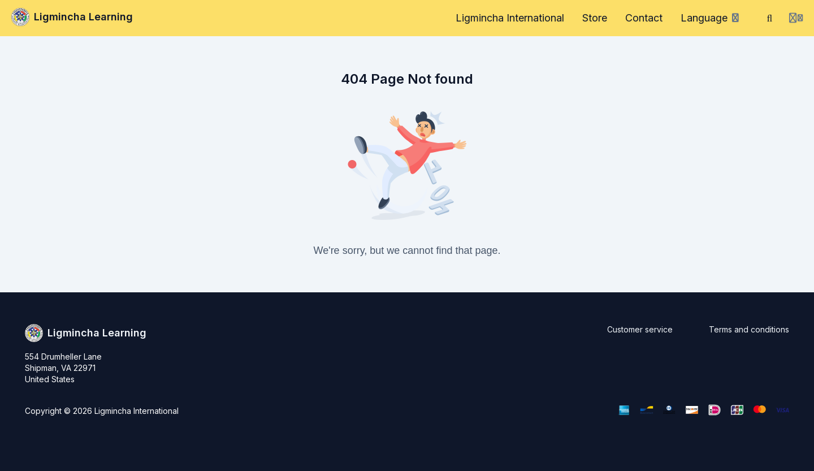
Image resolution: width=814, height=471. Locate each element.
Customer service (640, 329)
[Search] (770, 18)
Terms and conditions (749, 329)
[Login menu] (796, 18)
